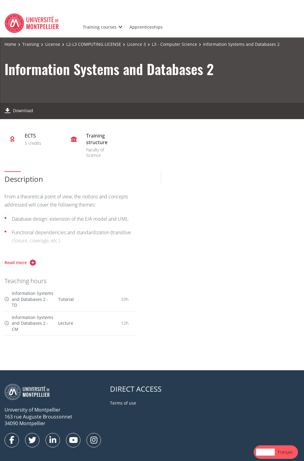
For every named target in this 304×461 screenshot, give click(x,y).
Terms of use (123, 403)
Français (285, 452)
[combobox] (265, 452)
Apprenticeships (146, 27)
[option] (285, 452)
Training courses (100, 27)
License (52, 44)
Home (10, 44)
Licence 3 (136, 44)
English (265, 452)
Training (30, 44)
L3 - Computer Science (174, 44)
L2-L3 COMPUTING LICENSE (93, 44)
